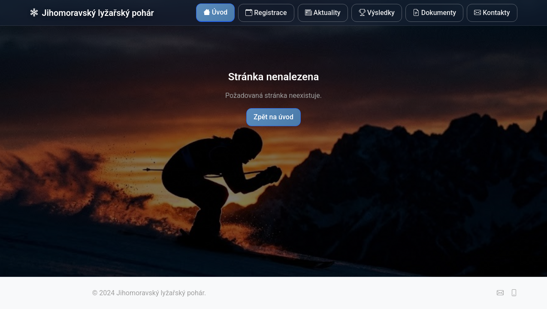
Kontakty (492, 13)
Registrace (266, 13)
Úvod (215, 12)
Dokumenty (434, 13)
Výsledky (377, 13)
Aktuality (323, 13)
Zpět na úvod (273, 117)
